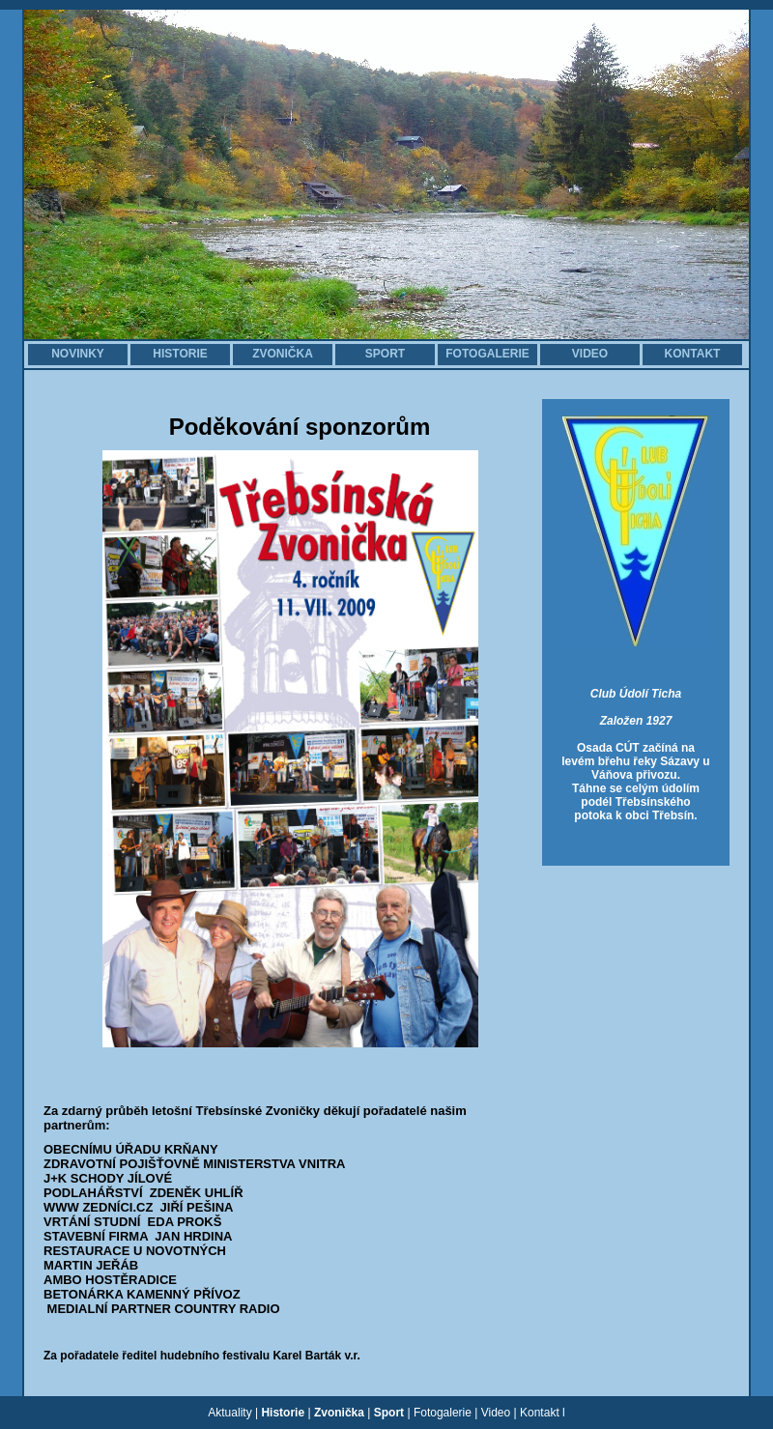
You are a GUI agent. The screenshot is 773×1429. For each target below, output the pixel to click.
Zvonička (339, 1412)
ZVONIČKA (282, 353)
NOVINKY (77, 353)
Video (495, 1412)
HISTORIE (180, 353)
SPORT (385, 353)
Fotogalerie (443, 1412)
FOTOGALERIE (487, 353)
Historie (282, 1412)
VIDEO (590, 353)
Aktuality (229, 1412)
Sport (389, 1412)
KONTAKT (693, 353)
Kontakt (539, 1412)
